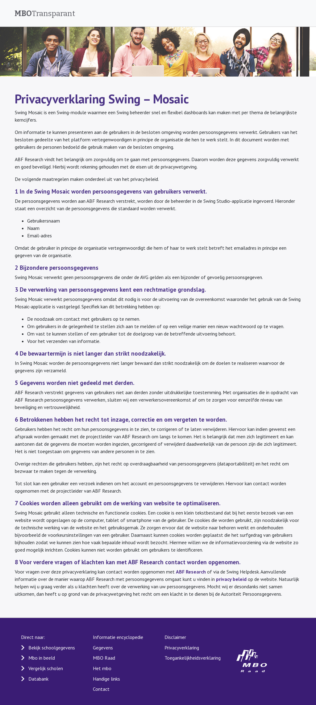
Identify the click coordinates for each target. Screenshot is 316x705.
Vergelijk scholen (45, 668)
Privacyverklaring (181, 648)
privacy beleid (231, 579)
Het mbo (102, 668)
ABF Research (191, 572)
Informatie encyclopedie (118, 637)
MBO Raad (104, 658)
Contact (101, 689)
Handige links (106, 679)
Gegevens (103, 648)
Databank (38, 679)
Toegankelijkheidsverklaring (192, 658)
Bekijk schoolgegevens (51, 648)
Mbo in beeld (41, 658)
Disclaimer (175, 637)
